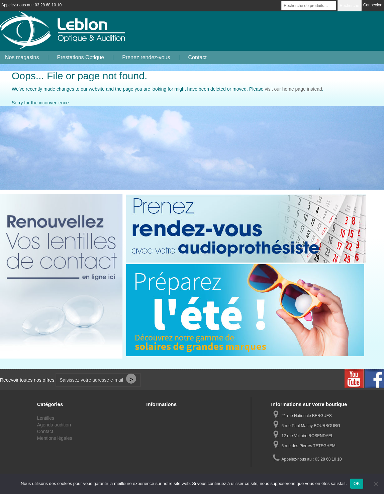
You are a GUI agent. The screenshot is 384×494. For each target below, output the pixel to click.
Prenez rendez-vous (146, 57)
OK (357, 483)
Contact (197, 57)
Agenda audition (54, 424)
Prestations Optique (80, 57)
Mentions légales (54, 438)
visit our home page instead (293, 89)
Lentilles (45, 418)
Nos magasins (22, 57)
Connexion (372, 5)
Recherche (349, 5)
